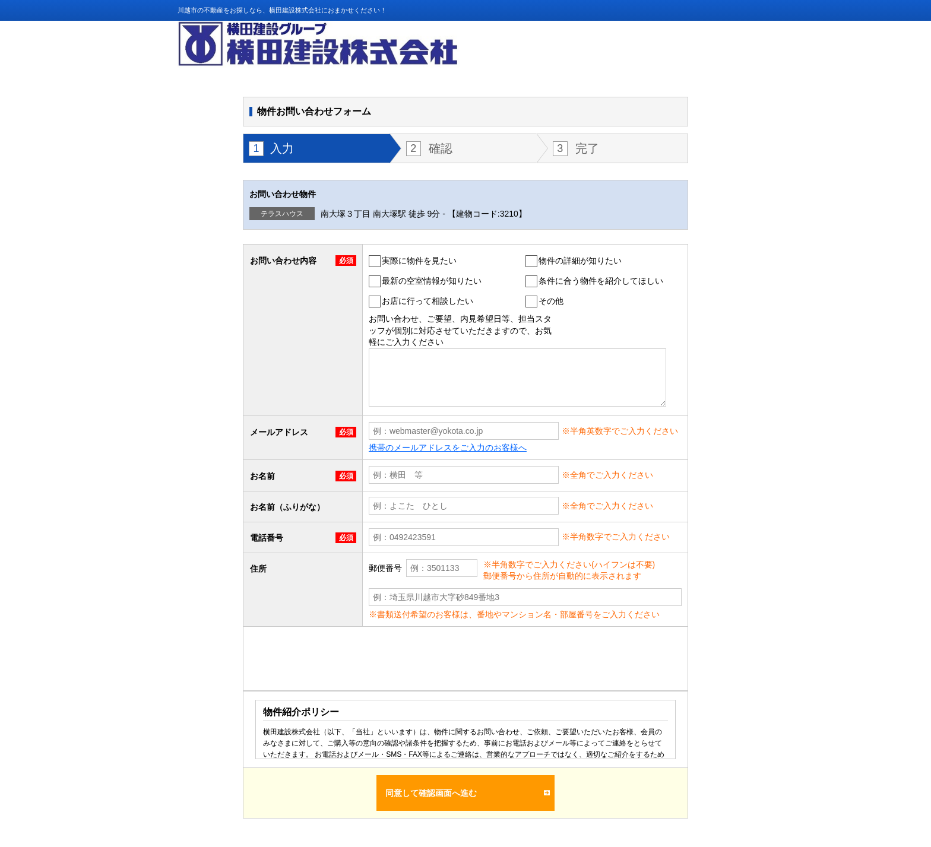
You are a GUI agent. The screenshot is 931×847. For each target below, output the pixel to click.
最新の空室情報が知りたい (432, 280)
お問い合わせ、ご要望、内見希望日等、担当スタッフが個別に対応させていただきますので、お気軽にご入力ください (460, 330)
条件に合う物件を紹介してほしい (601, 280)
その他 (551, 301)
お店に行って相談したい (427, 301)
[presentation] (345, 658)
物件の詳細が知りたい (580, 260)
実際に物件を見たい (419, 260)
